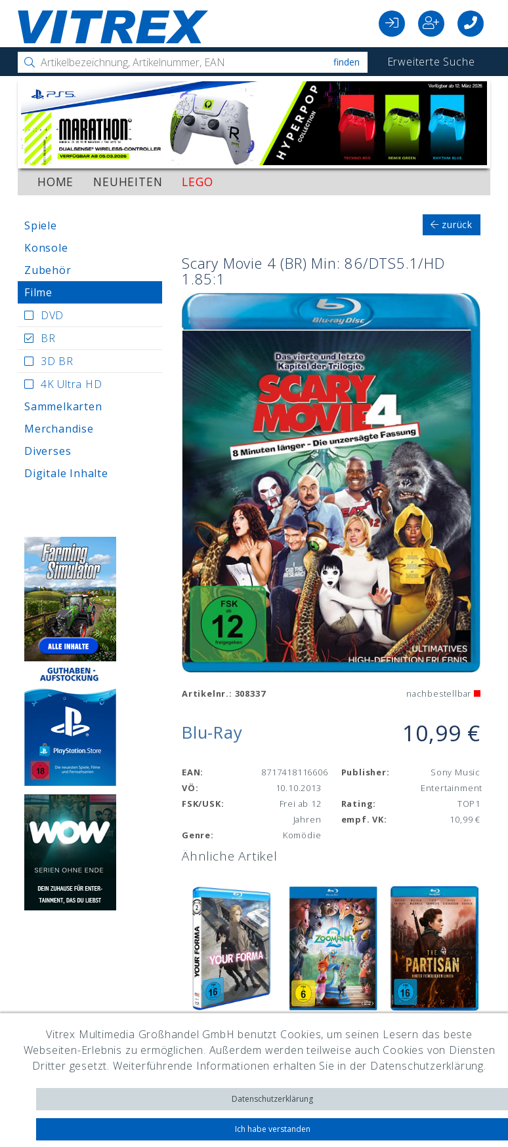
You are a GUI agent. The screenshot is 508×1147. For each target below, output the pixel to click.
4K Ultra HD (71, 384)
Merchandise (59, 428)
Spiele (40, 225)
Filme (38, 292)
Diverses (47, 451)
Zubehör (48, 270)
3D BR (57, 361)
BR (48, 338)
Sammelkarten (63, 406)
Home (55, 181)
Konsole (46, 248)
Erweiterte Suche (431, 61)
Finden (346, 62)
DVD (52, 315)
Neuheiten (127, 181)
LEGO (197, 181)
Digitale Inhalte (66, 473)
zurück (452, 224)
